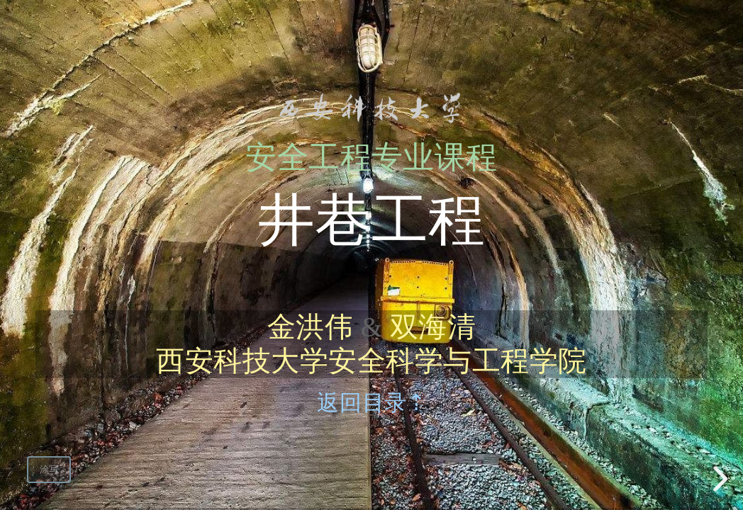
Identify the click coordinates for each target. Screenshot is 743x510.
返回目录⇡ (371, 403)
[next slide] (718, 479)
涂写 (49, 469)
